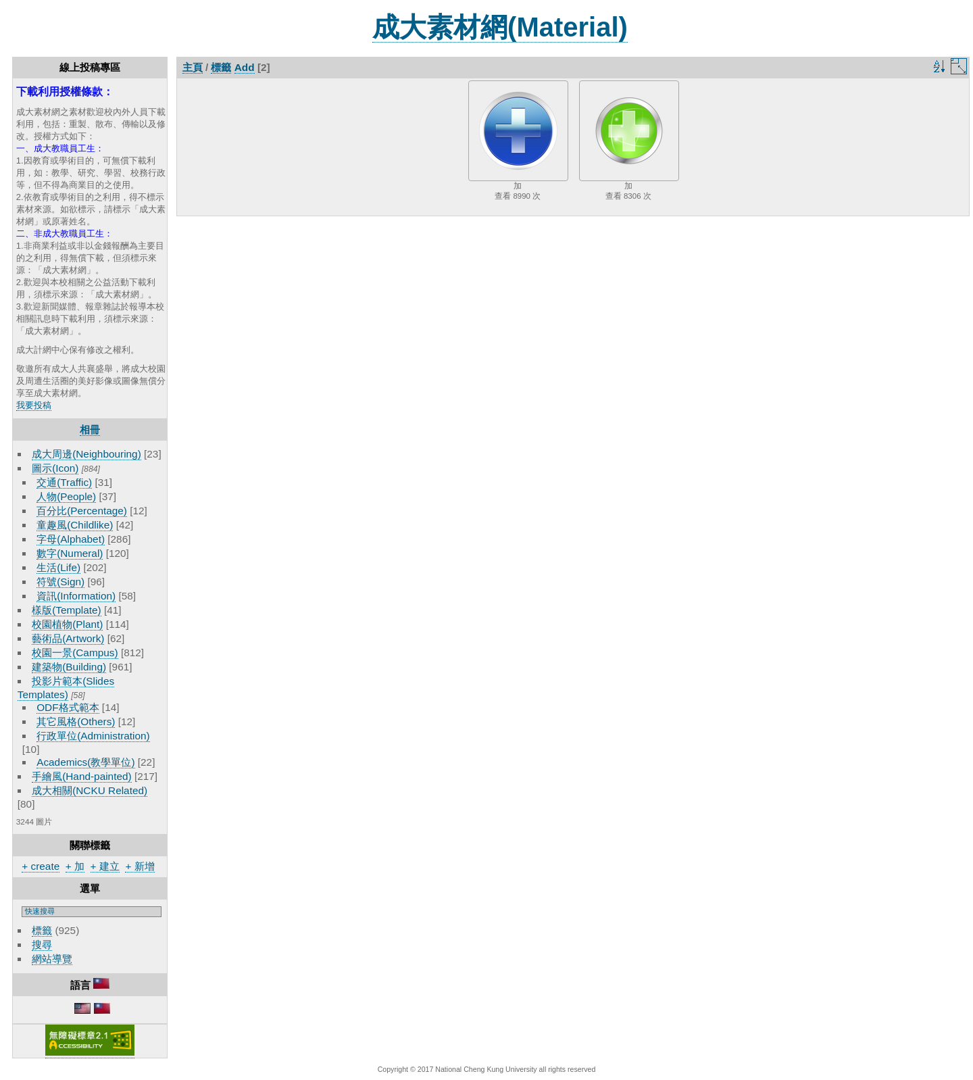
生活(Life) (58, 567)
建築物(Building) (69, 666)
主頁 (192, 67)
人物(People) (66, 496)
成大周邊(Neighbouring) (86, 454)
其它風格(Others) (75, 721)
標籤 (42, 930)
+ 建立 (105, 866)
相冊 (90, 429)
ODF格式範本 (67, 707)
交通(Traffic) (64, 482)
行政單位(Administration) (93, 735)
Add (244, 67)
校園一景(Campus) (75, 652)
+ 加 (75, 866)
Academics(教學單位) (85, 762)
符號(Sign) (60, 581)
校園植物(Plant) (67, 624)
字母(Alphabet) (70, 539)
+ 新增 (139, 866)
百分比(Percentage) (81, 510)
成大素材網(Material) (500, 27)
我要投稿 (33, 405)
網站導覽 (52, 958)
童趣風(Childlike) (74, 525)
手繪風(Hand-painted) (81, 776)
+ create (40, 866)
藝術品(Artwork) (68, 638)
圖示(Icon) (55, 468)
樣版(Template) (66, 610)
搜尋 (42, 944)
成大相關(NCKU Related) (89, 790)
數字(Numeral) (69, 553)
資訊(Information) (76, 596)
